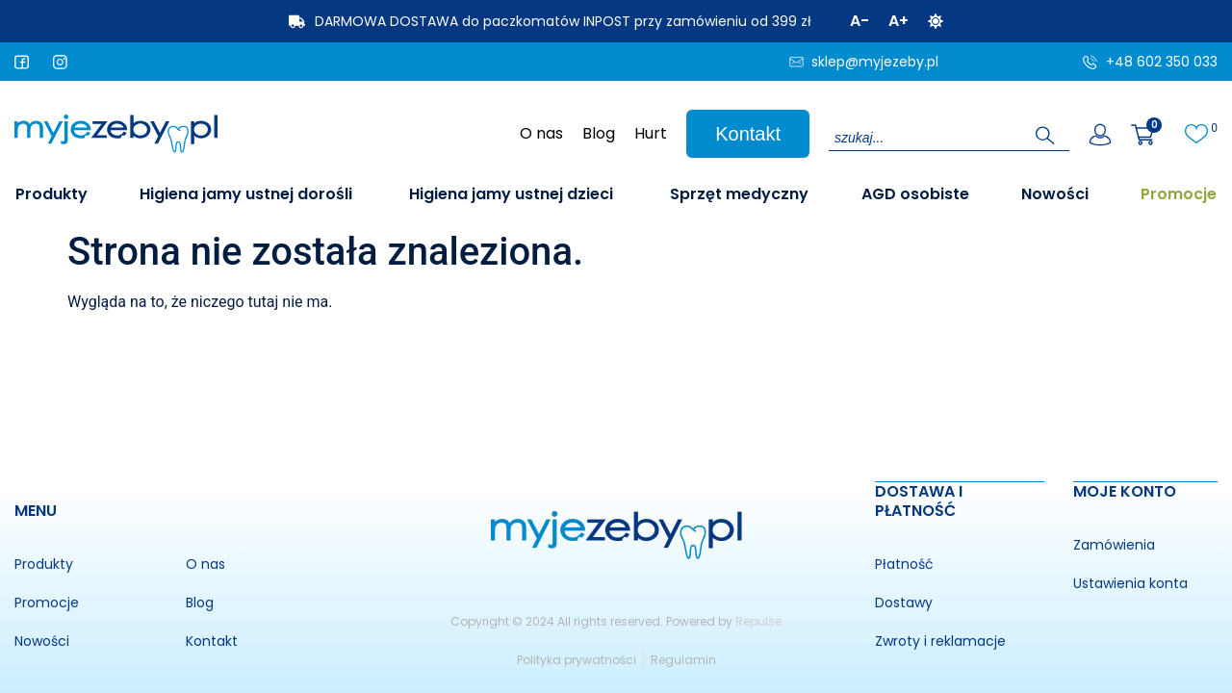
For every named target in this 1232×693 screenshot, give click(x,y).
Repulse (758, 620)
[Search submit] (1045, 135)
